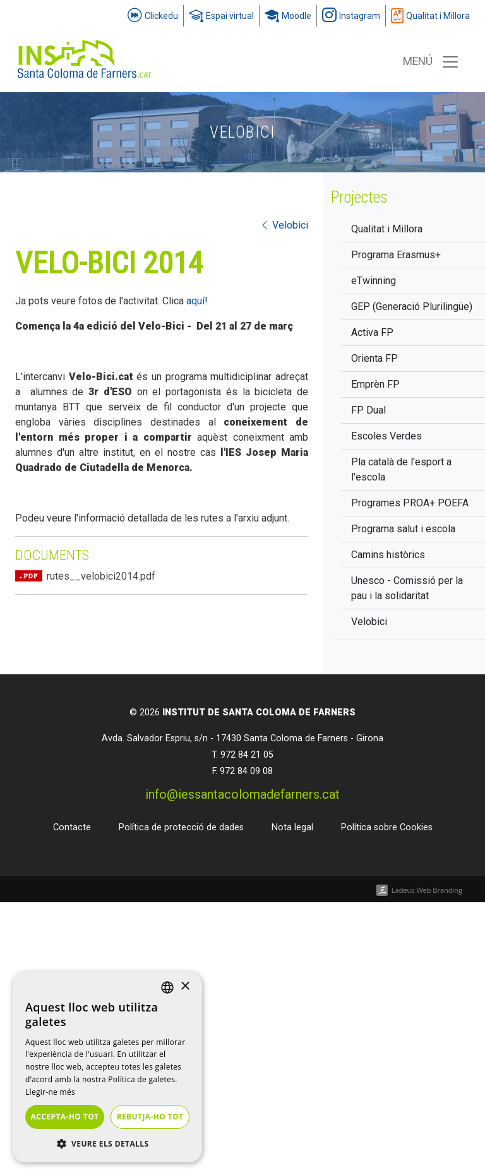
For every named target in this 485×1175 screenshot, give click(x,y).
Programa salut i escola (403, 529)
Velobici (369, 622)
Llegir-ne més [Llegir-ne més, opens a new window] (50, 1092)
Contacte (72, 827)
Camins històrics (388, 555)
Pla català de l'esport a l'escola (401, 469)
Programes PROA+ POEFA (410, 503)
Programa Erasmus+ (396, 255)
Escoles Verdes (386, 436)
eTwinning (373, 281)
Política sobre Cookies (387, 827)
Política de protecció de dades (181, 827)
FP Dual (368, 410)
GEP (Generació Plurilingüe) (411, 307)
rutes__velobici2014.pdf (101, 576)
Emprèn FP (375, 384)
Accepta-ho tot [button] (65, 1116)
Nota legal (292, 827)
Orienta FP (374, 358)
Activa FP (372, 332)
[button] (107, 1143)
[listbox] (167, 987)
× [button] (184, 986)
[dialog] (107, 1067)
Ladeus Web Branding (427, 890)
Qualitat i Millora (386, 229)
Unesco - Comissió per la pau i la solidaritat (407, 588)
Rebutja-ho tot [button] (150, 1116)
